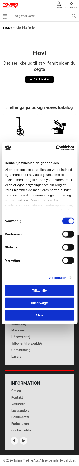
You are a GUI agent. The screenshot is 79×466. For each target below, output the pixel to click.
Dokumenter (20, 417)
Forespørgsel (71, 4)
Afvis (39, 315)
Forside (7, 27)
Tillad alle (39, 290)
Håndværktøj (20, 337)
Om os (16, 391)
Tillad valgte (39, 303)
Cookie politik (21, 430)
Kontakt (17, 397)
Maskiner (18, 330)
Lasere (16, 357)
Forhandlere (20, 424)
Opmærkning (21, 350)
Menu (5, 16)
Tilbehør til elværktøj (26, 343)
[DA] (10, 5)
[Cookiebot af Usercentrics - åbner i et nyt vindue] (56, 148)
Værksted (18, 404)
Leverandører (21, 411)
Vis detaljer (57, 277)
